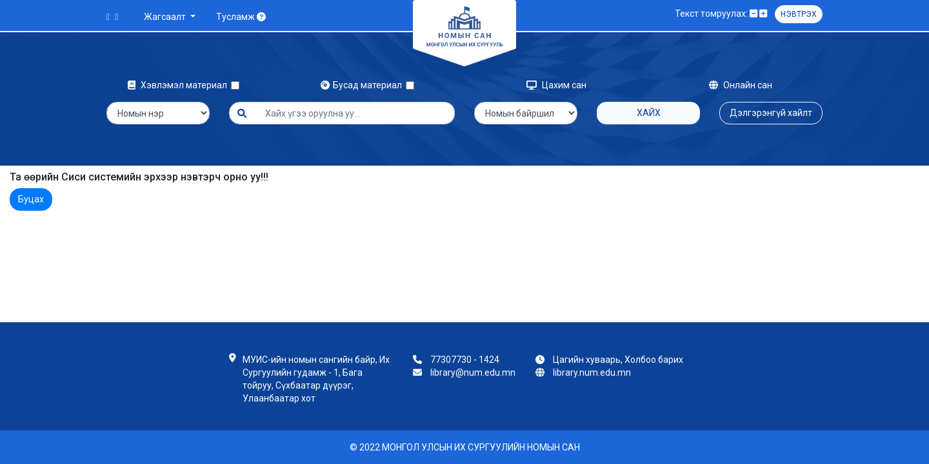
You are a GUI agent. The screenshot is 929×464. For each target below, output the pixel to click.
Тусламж (241, 17)
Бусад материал (363, 85)
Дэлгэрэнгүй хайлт (771, 113)
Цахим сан (556, 85)
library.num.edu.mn (592, 372)
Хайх (649, 113)
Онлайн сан (740, 85)
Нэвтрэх (799, 14)
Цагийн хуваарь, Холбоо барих (618, 359)
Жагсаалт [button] (166, 17)
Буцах (31, 199)
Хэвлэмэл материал (179, 85)
